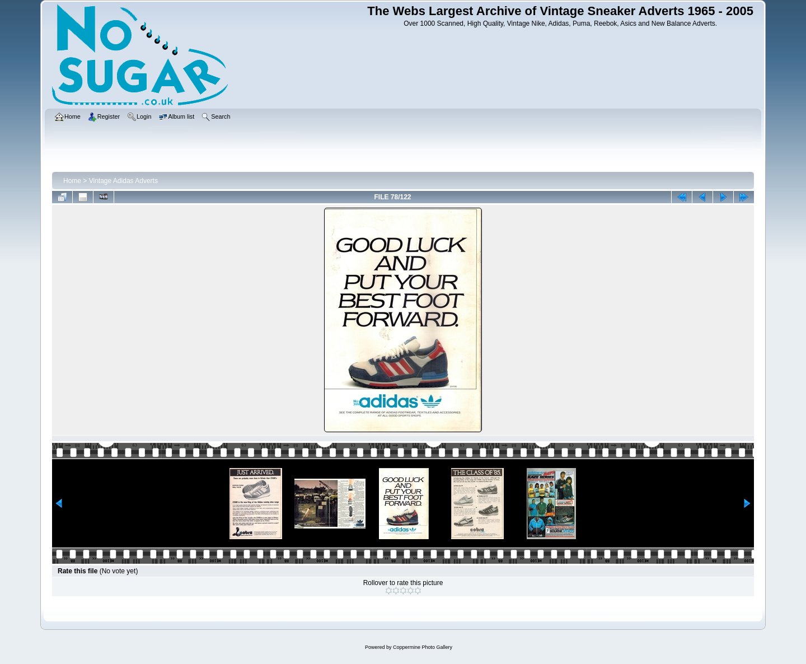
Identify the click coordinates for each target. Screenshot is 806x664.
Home (72, 181)
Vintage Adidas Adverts (123, 181)
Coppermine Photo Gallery (422, 647)
